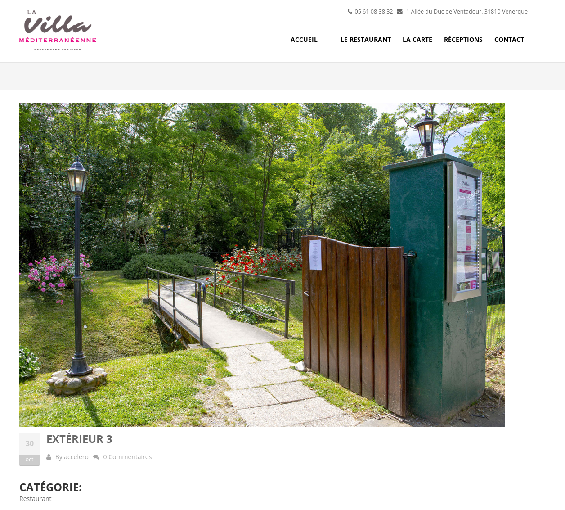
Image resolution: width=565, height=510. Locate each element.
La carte (417, 39)
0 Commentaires (127, 456)
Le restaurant (366, 39)
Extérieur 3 (79, 438)
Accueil (304, 39)
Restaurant (35, 498)
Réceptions (463, 39)
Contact (509, 39)
